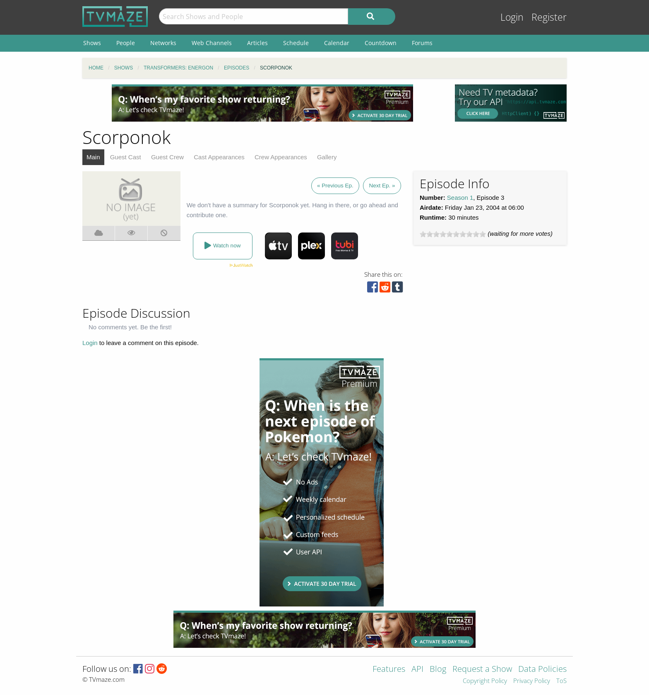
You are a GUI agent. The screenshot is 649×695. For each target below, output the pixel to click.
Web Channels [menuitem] (212, 43)
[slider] (453, 234)
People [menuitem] (125, 43)
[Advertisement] (262, 103)
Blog (438, 669)
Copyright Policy (485, 681)
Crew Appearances (281, 157)
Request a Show (482, 669)
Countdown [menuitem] (381, 43)
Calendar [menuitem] (336, 43)
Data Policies (542, 669)
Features (389, 669)
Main (93, 157)
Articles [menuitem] (257, 43)
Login (512, 17)
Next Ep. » (382, 185)
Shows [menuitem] (92, 43)
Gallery (327, 157)
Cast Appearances (219, 157)
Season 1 (460, 197)
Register (549, 17)
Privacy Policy (531, 681)
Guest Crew (167, 157)
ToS (561, 681)
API (417, 669)
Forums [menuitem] (422, 43)
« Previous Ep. (335, 185)
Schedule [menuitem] (296, 43)
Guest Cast (125, 157)
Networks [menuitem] (163, 43)
